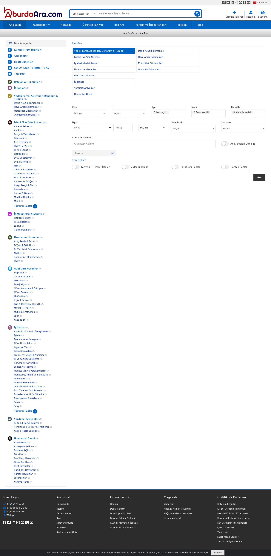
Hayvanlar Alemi (83, 94)
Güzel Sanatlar (23, 292)
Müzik (18, 201)
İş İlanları (79, 81)
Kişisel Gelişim (23, 300)
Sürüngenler (22, 477)
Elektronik (21, 153)
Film (17, 165)
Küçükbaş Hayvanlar (26, 470)
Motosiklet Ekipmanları (27, 110)
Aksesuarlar (22, 442)
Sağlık (18, 402)
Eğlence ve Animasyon (27, 339)
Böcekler (20, 454)
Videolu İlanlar (135, 167)
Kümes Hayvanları (25, 473)
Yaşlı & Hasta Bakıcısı (27, 430)
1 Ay (46, 67)
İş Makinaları (22, 221)
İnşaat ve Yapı (23, 347)
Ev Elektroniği (22, 161)
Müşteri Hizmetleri (25, 382)
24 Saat (24, 67)
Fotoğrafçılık (22, 284)
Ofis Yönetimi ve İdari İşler (29, 386)
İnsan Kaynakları (24, 351)
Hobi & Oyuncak (24, 177)
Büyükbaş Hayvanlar (26, 458)
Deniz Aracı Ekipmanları (28, 102)
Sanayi (19, 225)
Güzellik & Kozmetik (26, 173)
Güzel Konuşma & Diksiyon (30, 288)
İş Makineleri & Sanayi (85, 63)
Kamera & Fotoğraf (25, 181)
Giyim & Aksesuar (25, 169)
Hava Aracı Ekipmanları (28, 106)
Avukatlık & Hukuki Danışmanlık (32, 331)
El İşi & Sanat (22, 150)
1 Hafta (36, 67)
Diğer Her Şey (23, 146)
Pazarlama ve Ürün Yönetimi (30, 394)
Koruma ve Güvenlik (26, 362)
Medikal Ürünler (24, 197)
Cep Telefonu (22, 142)
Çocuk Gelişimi (23, 276)
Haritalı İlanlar (234, 167)
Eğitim (19, 335)
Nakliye (19, 253)
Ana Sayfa (128, 33)
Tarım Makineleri (24, 229)
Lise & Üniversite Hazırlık (29, 304)
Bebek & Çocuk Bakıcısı (28, 423)
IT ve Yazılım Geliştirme (28, 358)
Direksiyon (21, 280)
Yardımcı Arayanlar (84, 88)
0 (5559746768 (15, 504)
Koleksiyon (21, 189)
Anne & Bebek (23, 126)
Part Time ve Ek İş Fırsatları (30, 390)
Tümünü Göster (25, 205)
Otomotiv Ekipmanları (27, 114)
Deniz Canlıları (23, 462)
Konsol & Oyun (23, 193)
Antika (19, 130)
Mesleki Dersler (24, 308)
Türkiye (11, 515)
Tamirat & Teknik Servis (28, 257)
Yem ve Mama (23, 481)
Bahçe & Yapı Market (26, 134)
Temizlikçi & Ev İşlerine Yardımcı (33, 426)
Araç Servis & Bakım (26, 241)
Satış (18, 406)
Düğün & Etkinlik (24, 245)
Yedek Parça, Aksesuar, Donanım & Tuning (99, 50)
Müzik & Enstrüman (26, 311)
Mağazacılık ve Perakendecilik (31, 370)
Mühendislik (22, 378)
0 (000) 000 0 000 (17, 507)
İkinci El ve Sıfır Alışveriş (87, 57)
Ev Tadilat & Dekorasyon (28, 249)
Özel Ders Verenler (84, 75)
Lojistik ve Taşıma (25, 366)
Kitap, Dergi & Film (25, 185)
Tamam (218, 552)
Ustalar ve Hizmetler (85, 69)
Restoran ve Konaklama (28, 398)
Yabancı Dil (21, 319)
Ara (259, 177)
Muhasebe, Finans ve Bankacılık (32, 374)
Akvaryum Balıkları (25, 446)
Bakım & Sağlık (23, 450)
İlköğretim (21, 296)
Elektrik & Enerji (24, 217)
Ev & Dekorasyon (24, 157)
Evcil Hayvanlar (23, 466)
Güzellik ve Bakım (25, 343)
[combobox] (260, 2)
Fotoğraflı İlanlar (186, 167)
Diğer (18, 261)
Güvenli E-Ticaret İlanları (91, 167)
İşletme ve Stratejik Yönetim (30, 355)
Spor (18, 315)
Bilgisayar (20, 138)
